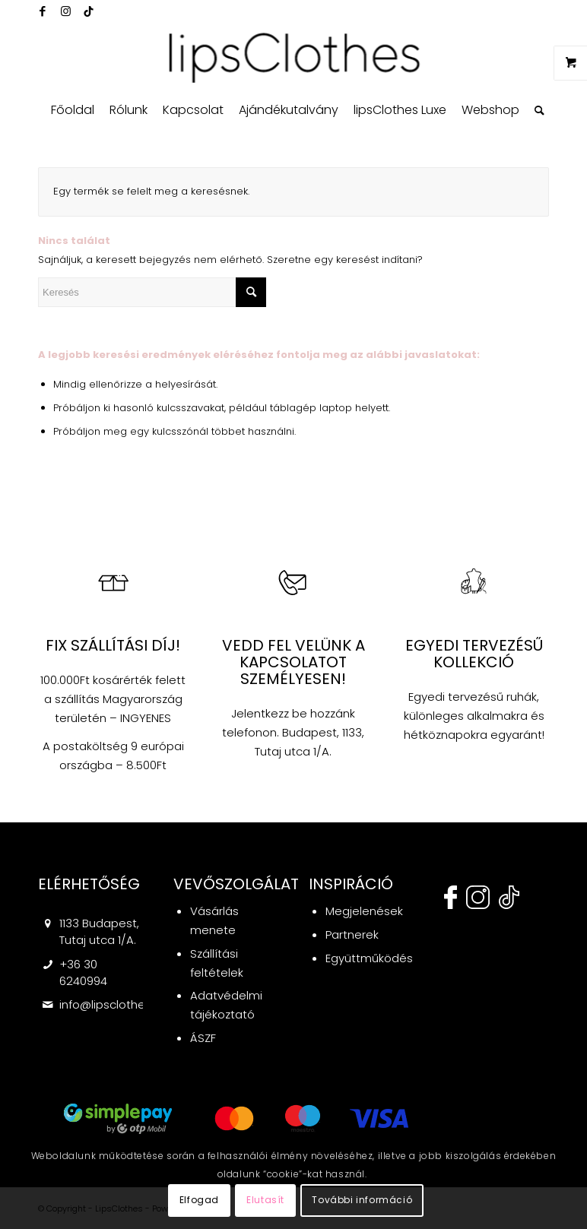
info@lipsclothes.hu (113, 1004)
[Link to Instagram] (65, 11)
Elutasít (265, 1199)
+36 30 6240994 (83, 972)
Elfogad (199, 1199)
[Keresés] (535, 110)
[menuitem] (72, 110)
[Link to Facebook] (42, 11)
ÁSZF (203, 1038)
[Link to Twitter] (88, 11)
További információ (362, 1199)
